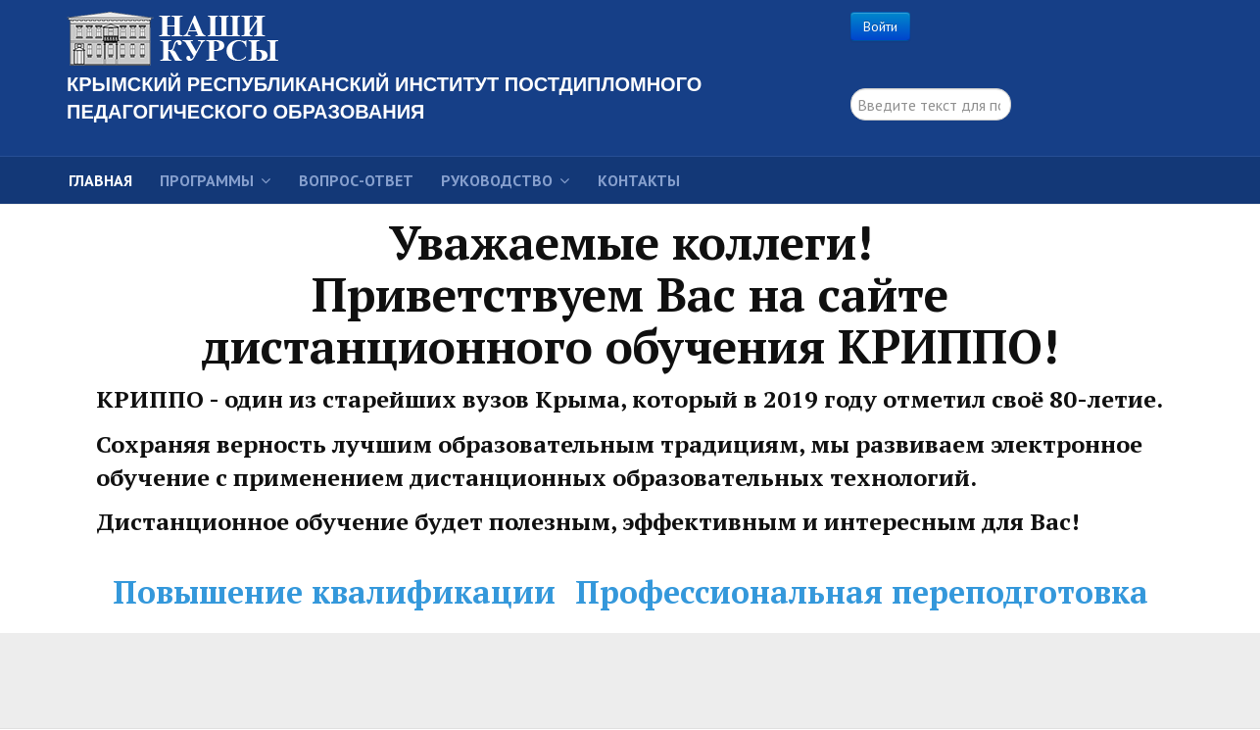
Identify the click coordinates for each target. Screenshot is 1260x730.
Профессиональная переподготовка (861, 591)
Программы (207, 180)
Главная (100, 180)
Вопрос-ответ (356, 180)
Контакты (639, 180)
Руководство (497, 180)
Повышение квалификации (334, 591)
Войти (880, 26)
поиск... (850, 88)
